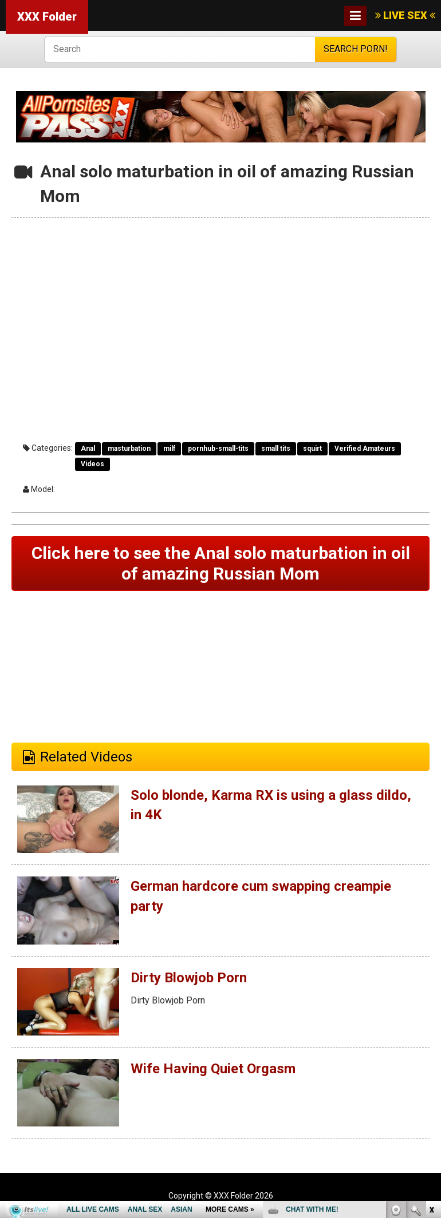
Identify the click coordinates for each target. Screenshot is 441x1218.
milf (169, 449)
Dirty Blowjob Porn (189, 978)
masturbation (129, 449)
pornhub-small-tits (218, 449)
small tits (275, 449)
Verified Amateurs (364, 449)
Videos (92, 464)
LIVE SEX (405, 15)
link (431, 1039)
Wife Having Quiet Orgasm (213, 1069)
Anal (88, 449)
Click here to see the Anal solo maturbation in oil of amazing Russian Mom (221, 563)
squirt (312, 449)
